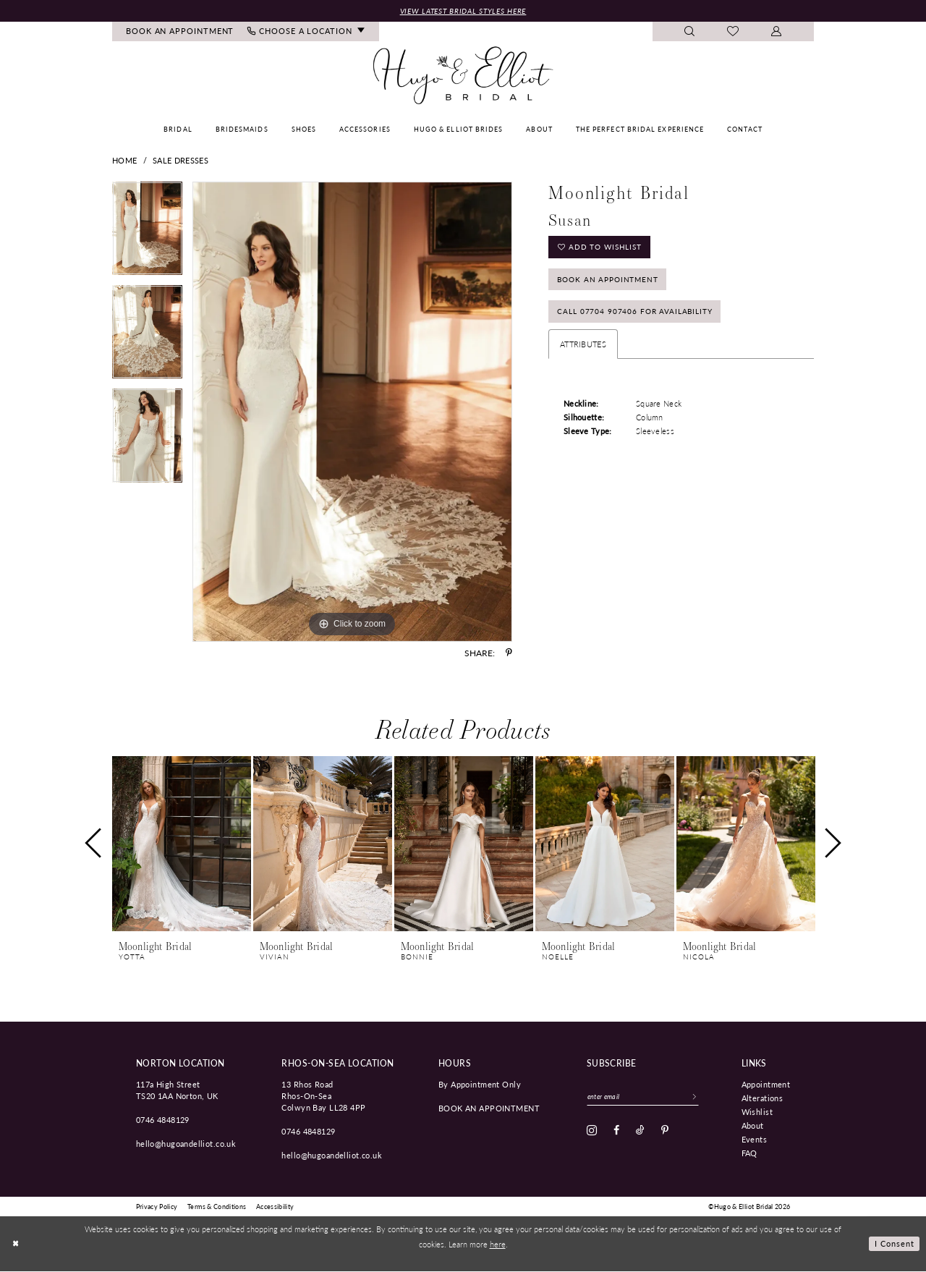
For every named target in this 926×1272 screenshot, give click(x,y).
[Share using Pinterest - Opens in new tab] (509, 653)
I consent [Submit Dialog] (894, 1244)
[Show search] (689, 32)
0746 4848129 (163, 1120)
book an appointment (489, 1108)
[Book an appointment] (180, 32)
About (753, 1126)
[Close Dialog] (16, 1244)
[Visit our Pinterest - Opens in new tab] (664, 1132)
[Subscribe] (701, 1097)
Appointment (766, 1084)
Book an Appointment (612, 282)
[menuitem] (180, 32)
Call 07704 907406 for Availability (639, 317)
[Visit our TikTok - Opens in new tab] (640, 1132)
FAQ (749, 1153)
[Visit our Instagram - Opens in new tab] (592, 1131)
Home (124, 161)
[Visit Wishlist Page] (733, 32)
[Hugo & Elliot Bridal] (463, 76)
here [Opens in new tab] (498, 1244)
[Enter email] (646, 1097)
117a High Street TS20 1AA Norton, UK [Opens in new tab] (177, 1090)
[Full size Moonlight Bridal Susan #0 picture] (352, 412)
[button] (776, 32)
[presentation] (181, 845)
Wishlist (757, 1112)
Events (755, 1139)
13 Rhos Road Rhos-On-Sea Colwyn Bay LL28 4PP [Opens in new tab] (323, 1096)
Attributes (583, 350)
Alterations (762, 1098)
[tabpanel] (147, 234)
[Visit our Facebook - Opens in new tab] (616, 1132)
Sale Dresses (180, 161)
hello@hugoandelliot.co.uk (186, 1144)
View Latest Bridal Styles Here (463, 10)
